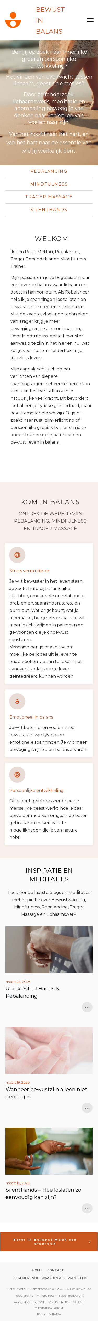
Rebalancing (49, 171)
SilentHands (49, 209)
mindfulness (49, 184)
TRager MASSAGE (49, 196)
